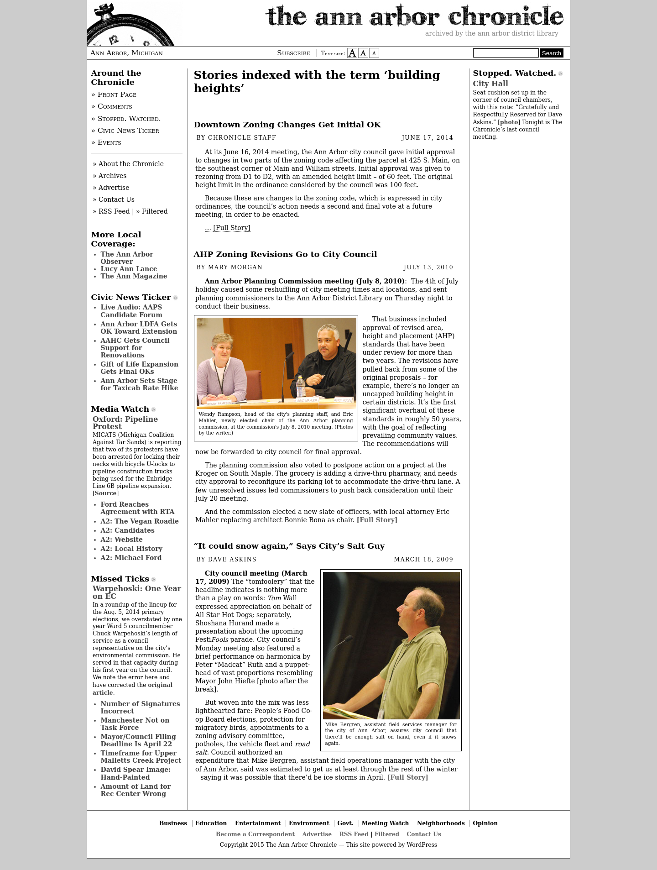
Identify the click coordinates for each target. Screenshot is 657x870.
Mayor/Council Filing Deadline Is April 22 (138, 740)
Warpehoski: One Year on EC (137, 592)
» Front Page (114, 94)
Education (211, 823)
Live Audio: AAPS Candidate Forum (132, 311)
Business (173, 823)
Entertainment (258, 823)
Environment (309, 823)
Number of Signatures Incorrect (140, 707)
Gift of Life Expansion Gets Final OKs (140, 368)
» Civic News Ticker (125, 130)
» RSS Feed (111, 211)
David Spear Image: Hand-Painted (136, 773)
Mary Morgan (235, 267)
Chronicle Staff (242, 138)
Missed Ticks (120, 578)
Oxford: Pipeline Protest (125, 423)
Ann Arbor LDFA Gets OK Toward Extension (139, 327)
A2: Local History (131, 548)
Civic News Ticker (131, 297)
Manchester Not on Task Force (135, 724)
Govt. (345, 823)
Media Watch (120, 409)
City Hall (490, 83)
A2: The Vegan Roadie (140, 521)
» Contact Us (114, 199)
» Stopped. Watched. (126, 119)
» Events (106, 142)
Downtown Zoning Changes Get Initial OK (287, 124)
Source (106, 493)
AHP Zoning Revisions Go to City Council (285, 254)
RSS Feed (354, 834)
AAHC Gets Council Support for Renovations (135, 348)
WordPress (422, 845)
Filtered (387, 834)
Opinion (485, 823)
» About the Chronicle (128, 164)
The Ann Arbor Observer (127, 258)
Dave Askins (232, 559)
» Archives (110, 175)
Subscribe (293, 53)
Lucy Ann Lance (129, 269)
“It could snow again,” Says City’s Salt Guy (289, 545)
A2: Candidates (128, 530)
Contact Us (424, 834)
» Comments (111, 106)
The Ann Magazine (134, 276)
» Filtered (152, 211)
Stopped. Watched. (515, 73)
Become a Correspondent (255, 834)
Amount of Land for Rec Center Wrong (136, 790)
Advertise (317, 834)
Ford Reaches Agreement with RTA (138, 508)
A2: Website (122, 539)
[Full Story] (231, 227)
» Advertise (111, 187)
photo (509, 122)
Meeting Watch (385, 823)
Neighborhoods (441, 823)
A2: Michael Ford (131, 557)
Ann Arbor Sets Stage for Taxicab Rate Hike (139, 384)
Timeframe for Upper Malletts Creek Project (141, 756)
